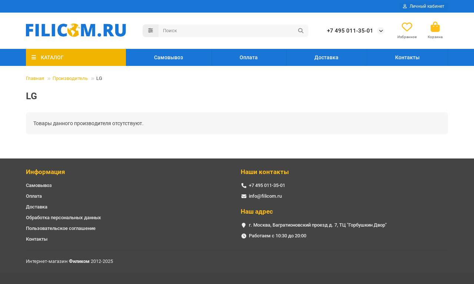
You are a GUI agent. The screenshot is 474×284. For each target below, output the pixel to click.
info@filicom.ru (265, 196)
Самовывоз (168, 57)
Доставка (326, 57)
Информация (45, 172)
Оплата (249, 57)
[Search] (233, 30)
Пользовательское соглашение (61, 228)
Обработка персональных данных (63, 217)
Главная (35, 78)
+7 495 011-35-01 (350, 30)
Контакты (407, 57)
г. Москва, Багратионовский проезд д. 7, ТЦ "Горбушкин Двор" (318, 225)
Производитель (70, 78)
